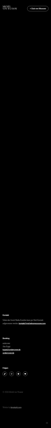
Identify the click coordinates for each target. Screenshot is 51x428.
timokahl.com (15, 407)
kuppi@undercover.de (11, 350)
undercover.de (8, 353)
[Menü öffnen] (47, 422)
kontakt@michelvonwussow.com (32, 323)
